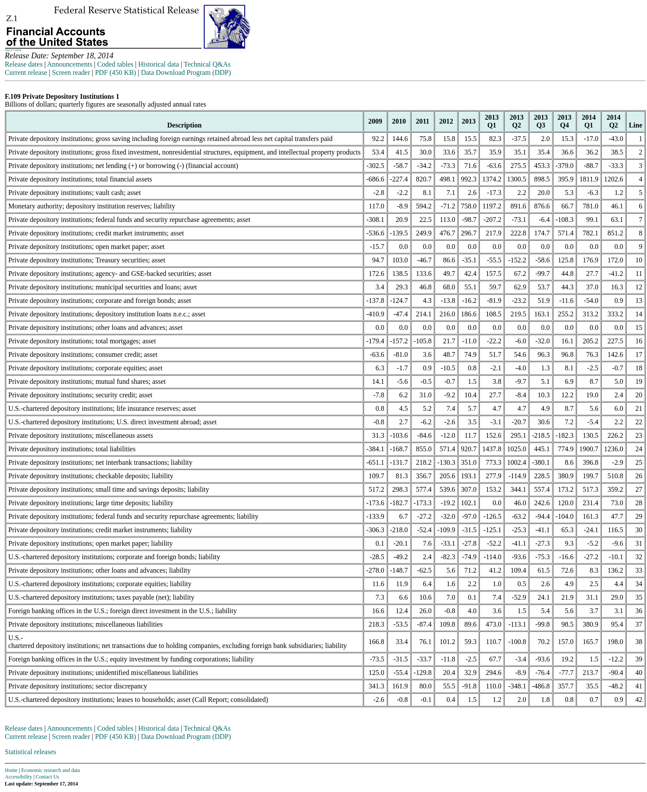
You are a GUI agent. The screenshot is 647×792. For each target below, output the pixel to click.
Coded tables (115, 64)
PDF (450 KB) (115, 72)
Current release (26, 72)
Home (11, 770)
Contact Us (47, 777)
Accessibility (18, 777)
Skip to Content (13, 50)
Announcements (69, 64)
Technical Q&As (207, 64)
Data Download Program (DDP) (186, 72)
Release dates (24, 64)
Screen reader (71, 72)
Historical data (158, 64)
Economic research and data (50, 770)
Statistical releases (30, 751)
